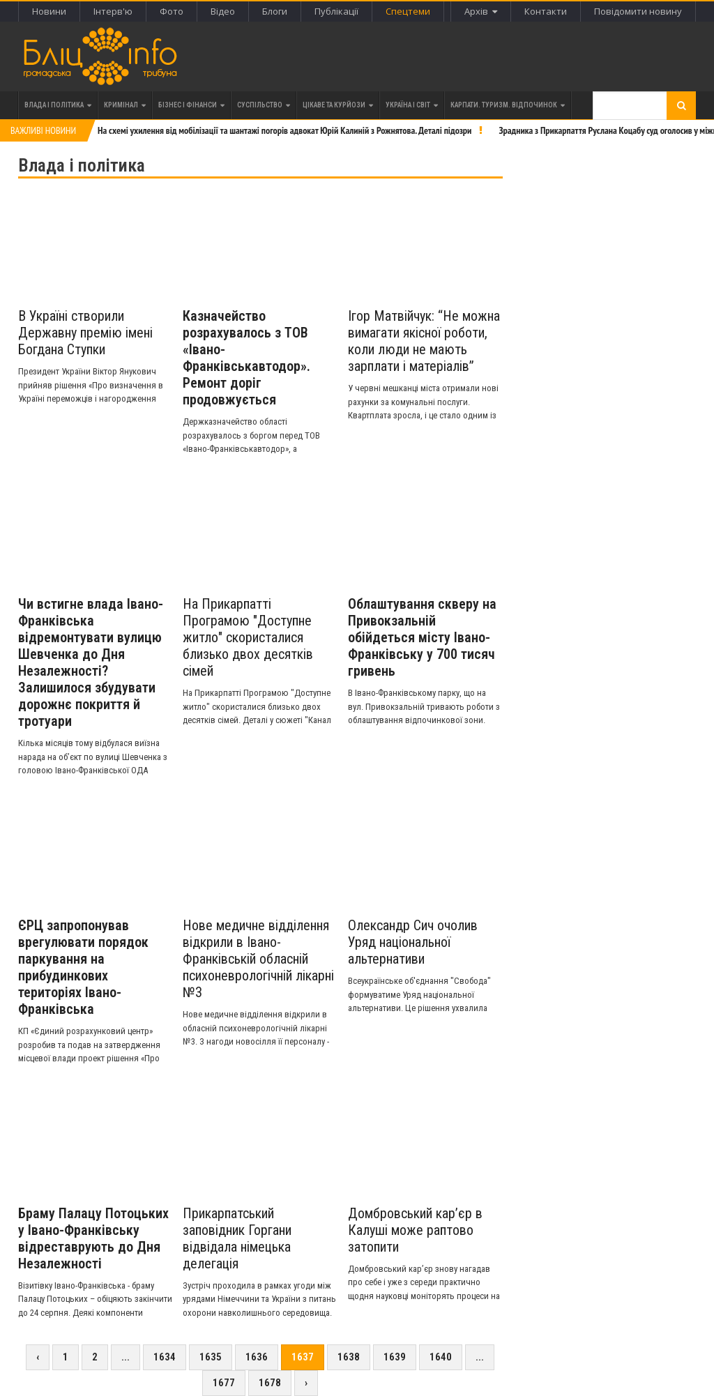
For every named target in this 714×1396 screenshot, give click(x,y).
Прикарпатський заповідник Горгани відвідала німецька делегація (237, 1238)
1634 (164, 1357)
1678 (270, 1382)
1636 (256, 1357)
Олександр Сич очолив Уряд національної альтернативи (413, 942)
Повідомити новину (638, 11)
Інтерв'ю (112, 11)
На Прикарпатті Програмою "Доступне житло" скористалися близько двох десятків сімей (248, 637)
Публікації (336, 11)
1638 (348, 1357)
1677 (224, 1382)
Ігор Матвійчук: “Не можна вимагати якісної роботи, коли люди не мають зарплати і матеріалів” (424, 341)
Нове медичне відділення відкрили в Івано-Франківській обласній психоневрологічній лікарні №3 (258, 959)
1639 (394, 1357)
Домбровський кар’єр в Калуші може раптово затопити (415, 1230)
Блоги (274, 11)
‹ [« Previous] (37, 1357)
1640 (441, 1357)
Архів (480, 11)
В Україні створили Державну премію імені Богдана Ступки (85, 333)
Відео (223, 11)
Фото (171, 11)
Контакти (545, 11)
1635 (210, 1357)
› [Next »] (306, 1382)
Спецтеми (408, 11)
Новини (49, 11)
